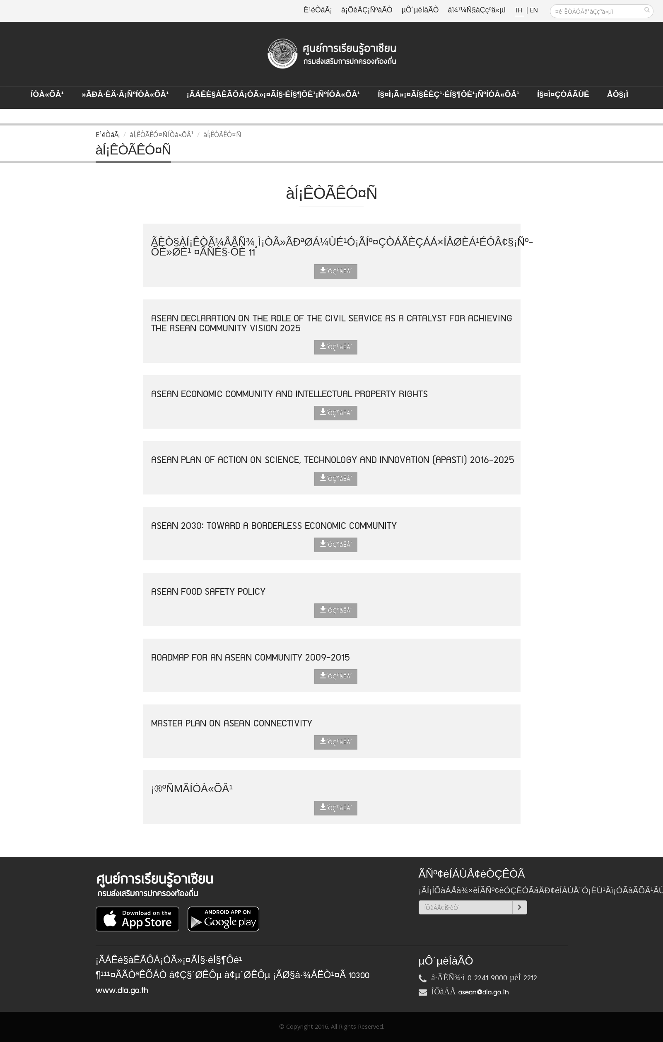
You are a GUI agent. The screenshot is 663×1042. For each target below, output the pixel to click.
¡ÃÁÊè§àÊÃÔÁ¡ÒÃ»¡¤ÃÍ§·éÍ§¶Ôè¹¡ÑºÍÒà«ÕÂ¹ (273, 95)
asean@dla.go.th (483, 992)
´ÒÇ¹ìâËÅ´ (336, 271)
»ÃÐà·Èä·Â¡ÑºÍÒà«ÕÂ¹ (125, 95)
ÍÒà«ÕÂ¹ (47, 95)
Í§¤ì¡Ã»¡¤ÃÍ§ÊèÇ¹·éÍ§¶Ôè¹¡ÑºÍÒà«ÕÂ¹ (448, 95)
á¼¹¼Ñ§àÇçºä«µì (477, 10)
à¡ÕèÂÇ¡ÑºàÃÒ (367, 10)
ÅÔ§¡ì (617, 95)
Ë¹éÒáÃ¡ (318, 10)
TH (519, 10)
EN (534, 10)
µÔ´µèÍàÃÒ (420, 10)
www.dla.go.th (122, 991)
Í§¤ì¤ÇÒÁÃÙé (563, 95)
